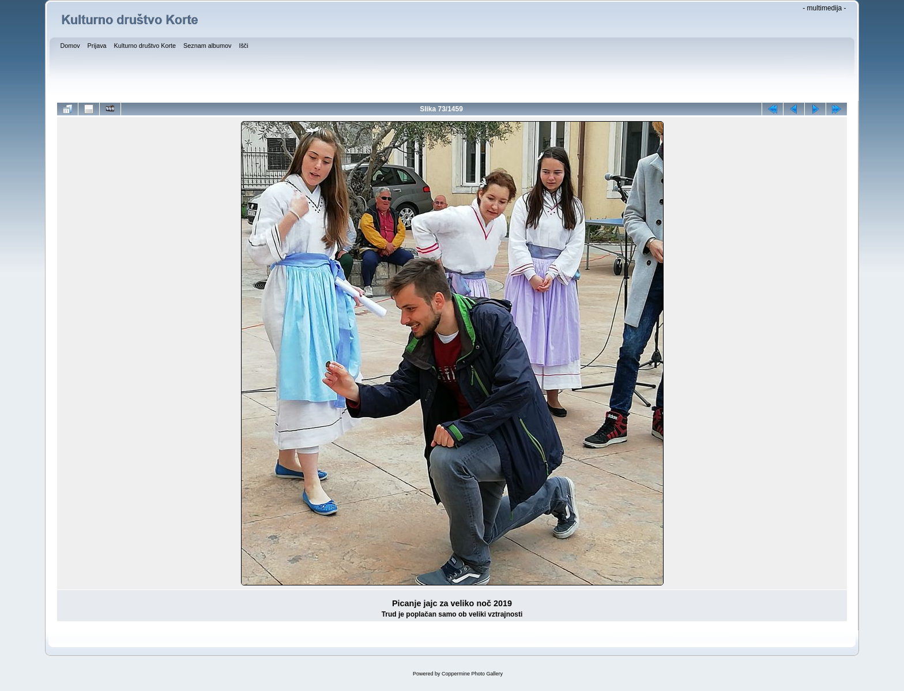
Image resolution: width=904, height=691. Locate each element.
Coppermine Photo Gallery (472, 674)
